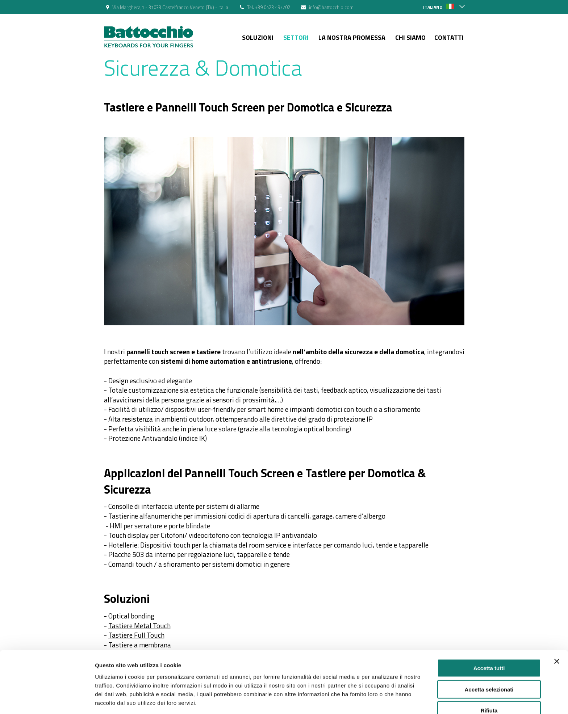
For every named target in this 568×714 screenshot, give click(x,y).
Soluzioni (257, 37)
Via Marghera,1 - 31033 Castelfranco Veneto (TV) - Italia (170, 7)
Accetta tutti (489, 642)
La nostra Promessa (351, 37)
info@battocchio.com (331, 7)
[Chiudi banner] (556, 635)
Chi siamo (410, 37)
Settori (296, 37)
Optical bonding (131, 616)
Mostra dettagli (381, 700)
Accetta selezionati (488, 663)
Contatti (449, 37)
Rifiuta (489, 684)
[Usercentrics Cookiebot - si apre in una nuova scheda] (47, 699)
